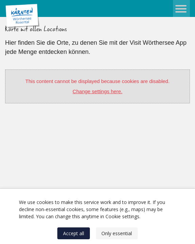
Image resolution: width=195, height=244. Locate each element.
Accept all (73, 233)
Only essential (116, 233)
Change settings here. (97, 91)
